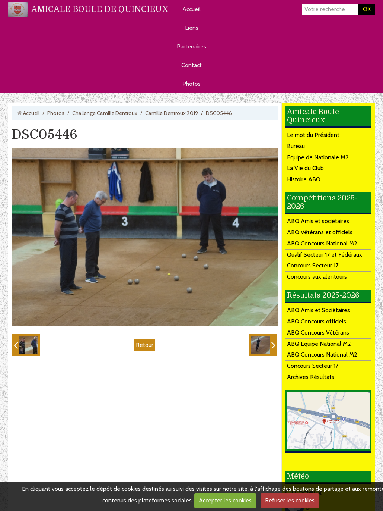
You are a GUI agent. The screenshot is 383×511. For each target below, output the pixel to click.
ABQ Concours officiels (316, 321)
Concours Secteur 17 (312, 265)
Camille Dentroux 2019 (171, 113)
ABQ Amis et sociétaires (318, 221)
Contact (191, 65)
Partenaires (191, 46)
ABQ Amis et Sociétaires (318, 310)
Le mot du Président (313, 134)
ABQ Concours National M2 (322, 243)
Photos (191, 83)
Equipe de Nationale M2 (318, 157)
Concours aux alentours (317, 276)
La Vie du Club (305, 168)
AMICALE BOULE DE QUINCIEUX (100, 9)
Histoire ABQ (303, 179)
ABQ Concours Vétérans (318, 332)
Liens (191, 27)
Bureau (296, 146)
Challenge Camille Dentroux (104, 113)
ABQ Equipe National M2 (319, 343)
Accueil (191, 9)
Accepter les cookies (225, 500)
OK (367, 9)
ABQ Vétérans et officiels (319, 232)
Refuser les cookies (290, 500)
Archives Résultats (310, 376)
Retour (144, 344)
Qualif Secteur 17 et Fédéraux (324, 254)
